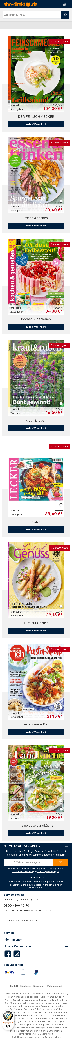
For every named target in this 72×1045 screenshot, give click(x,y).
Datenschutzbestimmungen (36, 881)
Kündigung (25, 986)
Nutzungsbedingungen (48, 871)
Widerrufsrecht (54, 986)
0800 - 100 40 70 (16, 905)
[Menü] (56, 4)
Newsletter (38, 986)
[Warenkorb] (64, 4)
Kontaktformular (29, 920)
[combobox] (32, 15)
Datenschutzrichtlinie (22, 871)
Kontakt (14, 986)
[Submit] (60, 862)
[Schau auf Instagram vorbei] (17, 954)
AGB (32, 884)
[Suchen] (65, 15)
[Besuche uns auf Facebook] (8, 954)
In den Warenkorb (36, 124)
